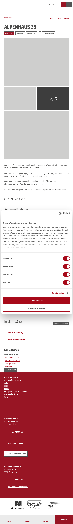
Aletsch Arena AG (11, 379)
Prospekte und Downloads (15, 393)
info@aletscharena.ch (17, 445)
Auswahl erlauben (36, 308)
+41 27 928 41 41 (15, 481)
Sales (6, 390)
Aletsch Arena (8, 17)
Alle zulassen (36, 301)
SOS (6, 398)
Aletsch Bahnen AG (12, 381)
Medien (7, 387)
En (48, 4)
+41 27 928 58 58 (15, 433)
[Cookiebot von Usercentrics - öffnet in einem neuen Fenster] (58, 214)
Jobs (6, 384)
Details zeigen (58, 293)
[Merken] (66, 17)
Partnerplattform (11, 396)
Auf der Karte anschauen (61, 324)
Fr (53, 4)
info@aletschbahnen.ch (18, 488)
